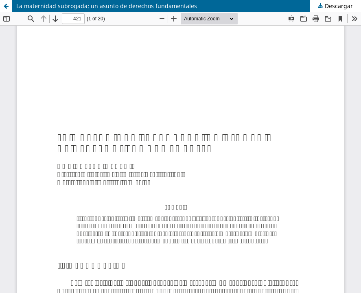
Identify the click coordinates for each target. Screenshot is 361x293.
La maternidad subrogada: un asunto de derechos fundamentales (106, 6)
